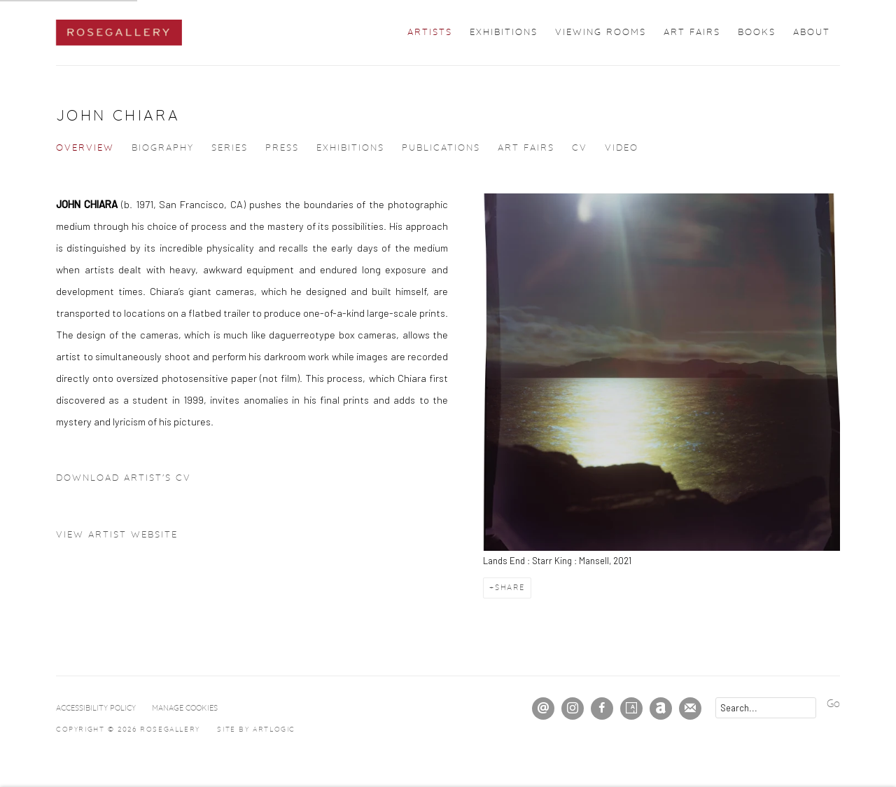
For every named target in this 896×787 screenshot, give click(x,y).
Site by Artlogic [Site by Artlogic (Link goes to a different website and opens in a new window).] (256, 729)
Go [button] (833, 704)
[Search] (765, 707)
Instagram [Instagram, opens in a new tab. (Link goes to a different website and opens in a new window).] (572, 708)
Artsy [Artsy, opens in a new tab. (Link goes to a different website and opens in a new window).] (631, 708)
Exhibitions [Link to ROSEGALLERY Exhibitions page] (504, 32)
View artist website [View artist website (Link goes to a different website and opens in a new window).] (117, 535)
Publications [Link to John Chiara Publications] (441, 148)
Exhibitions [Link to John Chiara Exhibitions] (350, 148)
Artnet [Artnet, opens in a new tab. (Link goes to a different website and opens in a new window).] (661, 708)
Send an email (543, 708)
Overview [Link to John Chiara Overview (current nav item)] (85, 148)
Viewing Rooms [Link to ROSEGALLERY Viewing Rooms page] (600, 32)
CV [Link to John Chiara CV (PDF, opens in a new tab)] (579, 148)
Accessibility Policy (96, 708)
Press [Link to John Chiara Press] (282, 148)
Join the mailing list (690, 708)
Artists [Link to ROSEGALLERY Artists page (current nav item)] (429, 32)
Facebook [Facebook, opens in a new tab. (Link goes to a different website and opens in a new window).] (602, 708)
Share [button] (510, 587)
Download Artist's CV (134, 481)
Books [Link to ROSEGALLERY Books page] (757, 32)
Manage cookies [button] (185, 708)
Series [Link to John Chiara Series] (229, 148)
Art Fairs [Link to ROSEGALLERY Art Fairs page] (692, 32)
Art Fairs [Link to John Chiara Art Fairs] (526, 148)
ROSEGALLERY (119, 33)
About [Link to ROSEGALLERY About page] (811, 32)
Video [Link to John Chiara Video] (621, 148)
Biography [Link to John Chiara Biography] (163, 148)
